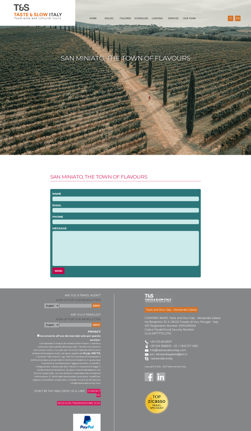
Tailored (125, 18)
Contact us (94, 393)
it (230, 18)
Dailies (109, 18)
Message (59, 228)
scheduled (141, 18)
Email (56, 205)
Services (173, 18)
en (238, 18)
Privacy (94, 331)
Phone (57, 216)
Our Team (189, 18)
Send (58, 270)
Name (56, 193)
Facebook (149, 376)
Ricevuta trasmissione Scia (79, 403)
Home (93, 18)
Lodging (157, 18)
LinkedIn (160, 376)
